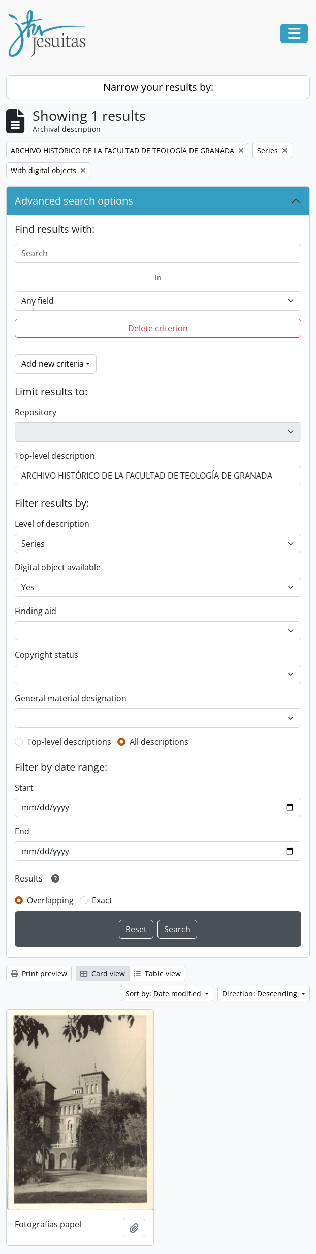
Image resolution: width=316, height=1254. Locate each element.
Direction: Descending (260, 993)
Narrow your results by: (158, 87)
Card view (102, 973)
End (22, 831)
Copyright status (46, 654)
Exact (102, 900)
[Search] (158, 253)
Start (24, 787)
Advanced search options (74, 201)
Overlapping (50, 900)
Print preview (39, 973)
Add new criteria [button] (52, 363)
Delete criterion (158, 328)
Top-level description (55, 455)
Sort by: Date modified (164, 993)
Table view (157, 973)
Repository (35, 412)
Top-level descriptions (69, 742)
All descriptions (159, 742)
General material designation (71, 698)
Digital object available (58, 567)
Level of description (52, 523)
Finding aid (35, 611)
